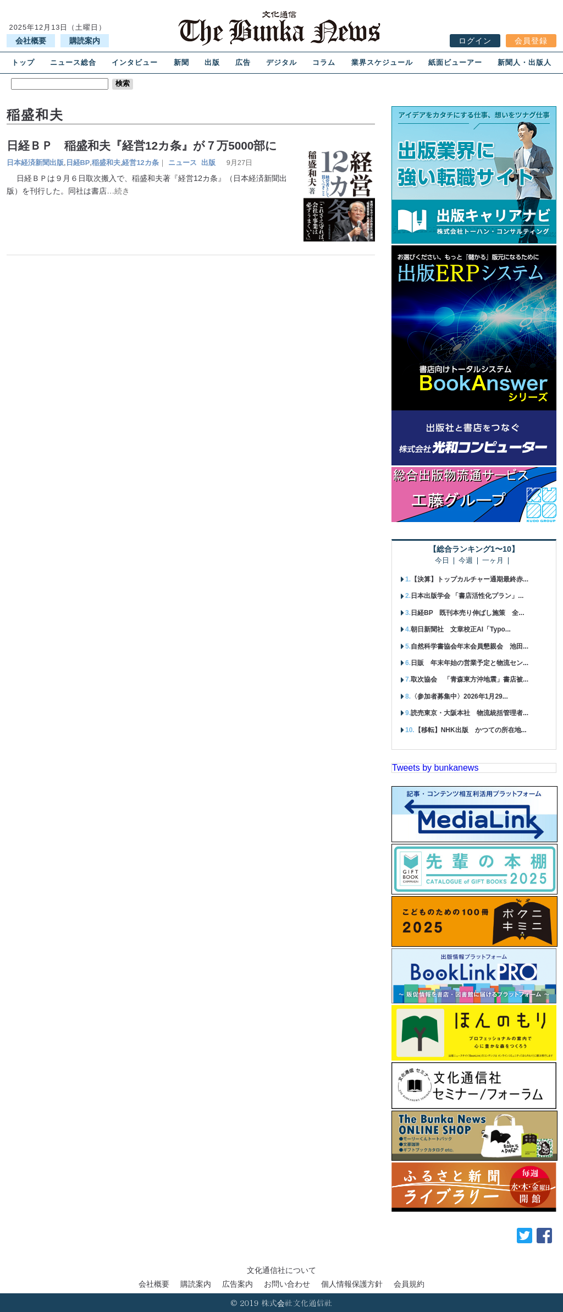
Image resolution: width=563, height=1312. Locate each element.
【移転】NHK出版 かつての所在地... (471, 730)
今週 (466, 560)
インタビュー (135, 62)
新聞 (181, 62)
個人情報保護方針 (352, 1284)
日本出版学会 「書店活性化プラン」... (467, 596)
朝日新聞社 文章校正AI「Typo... (461, 629)
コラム (323, 62)
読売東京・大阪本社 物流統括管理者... (469, 713)
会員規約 (409, 1284)
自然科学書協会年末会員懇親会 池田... (469, 646)
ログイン (475, 41)
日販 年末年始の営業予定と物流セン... (469, 663)
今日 (442, 560)
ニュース (182, 162)
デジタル (281, 62)
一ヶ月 (493, 560)
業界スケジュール (382, 62)
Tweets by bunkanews (435, 767)
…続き (118, 190)
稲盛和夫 (106, 162)
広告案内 (237, 1284)
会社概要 (30, 40)
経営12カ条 (140, 162)
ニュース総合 (73, 62)
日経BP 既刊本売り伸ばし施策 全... (467, 613)
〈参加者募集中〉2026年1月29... (459, 696)
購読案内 (84, 40)
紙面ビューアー (455, 62)
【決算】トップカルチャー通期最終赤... (469, 579)
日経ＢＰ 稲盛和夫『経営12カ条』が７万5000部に (142, 145)
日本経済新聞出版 (35, 162)
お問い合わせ (287, 1284)
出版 (212, 62)
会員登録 (531, 41)
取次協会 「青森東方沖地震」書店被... (469, 679)
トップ (23, 62)
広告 (243, 62)
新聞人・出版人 (524, 62)
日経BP (78, 162)
